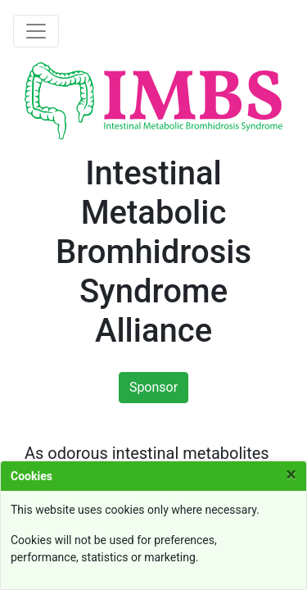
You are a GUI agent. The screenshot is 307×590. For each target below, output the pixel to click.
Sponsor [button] (153, 387)
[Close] (291, 474)
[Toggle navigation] (36, 31)
